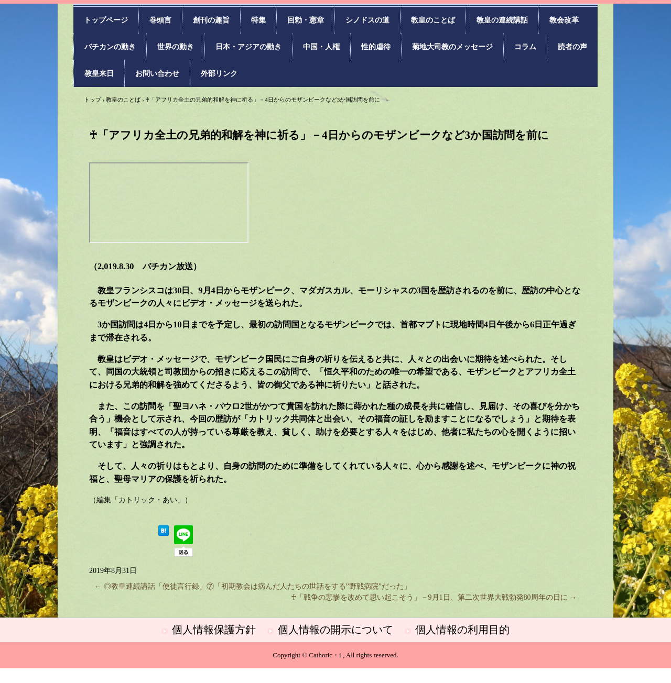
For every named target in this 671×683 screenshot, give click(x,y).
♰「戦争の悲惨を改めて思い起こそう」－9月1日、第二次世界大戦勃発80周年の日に (434, 597)
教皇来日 (99, 74)
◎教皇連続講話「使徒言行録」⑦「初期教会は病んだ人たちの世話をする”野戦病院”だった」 (252, 586)
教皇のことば (433, 20)
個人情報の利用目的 (462, 629)
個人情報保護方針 (214, 629)
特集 (258, 20)
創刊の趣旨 (211, 20)
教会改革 (564, 20)
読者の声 (572, 47)
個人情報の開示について (335, 629)
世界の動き (175, 47)
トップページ (106, 20)
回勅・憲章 (305, 20)
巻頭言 (160, 20)
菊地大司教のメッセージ (452, 47)
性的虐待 (376, 47)
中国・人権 (321, 47)
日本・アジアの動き (248, 47)
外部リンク (219, 74)
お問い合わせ (157, 74)
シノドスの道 (367, 20)
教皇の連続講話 (502, 20)
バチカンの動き (110, 47)
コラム (525, 47)
